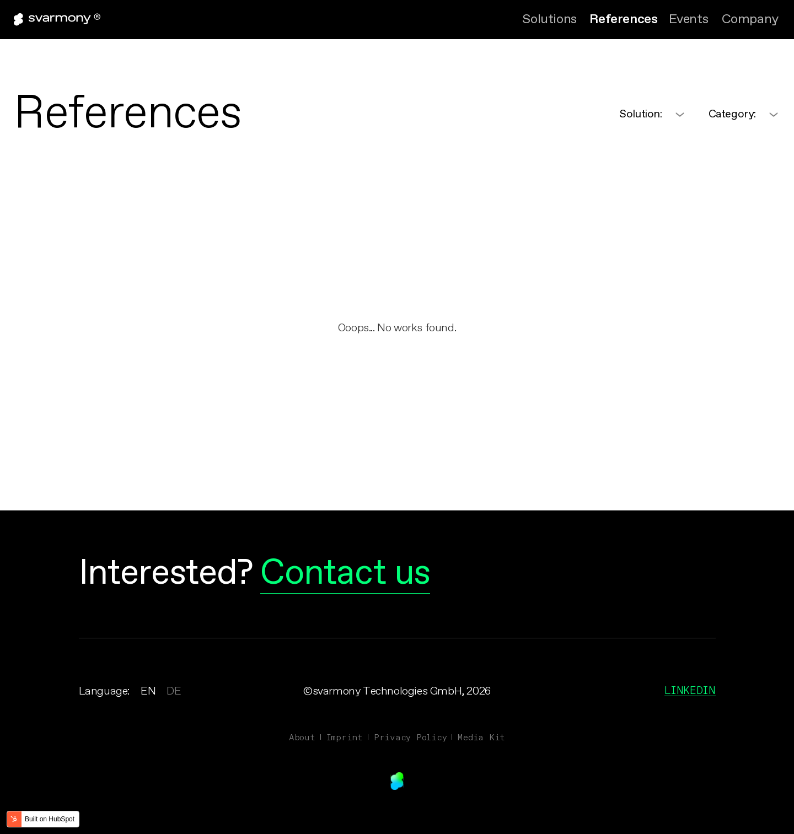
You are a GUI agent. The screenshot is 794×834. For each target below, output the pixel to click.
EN (148, 691)
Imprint (344, 737)
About (302, 737)
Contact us (345, 574)
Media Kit (481, 737)
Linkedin (690, 690)
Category (732, 114)
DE (174, 691)
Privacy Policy (410, 737)
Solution (640, 114)
